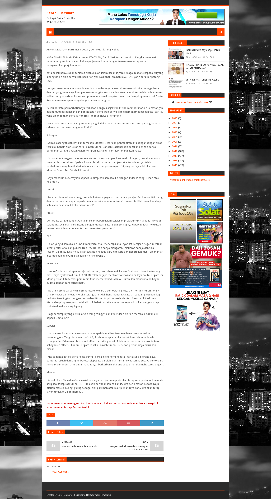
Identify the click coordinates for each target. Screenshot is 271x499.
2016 (175, 160)
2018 (175, 151)
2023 (175, 127)
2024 (175, 122)
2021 (175, 137)
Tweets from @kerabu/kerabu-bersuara (189, 179)
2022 (175, 132)
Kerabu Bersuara (60, 13)
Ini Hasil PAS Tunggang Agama (202, 79)
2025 (175, 118)
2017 (175, 155)
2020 (175, 141)
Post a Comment (59, 471)
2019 (175, 146)
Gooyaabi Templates (100, 495)
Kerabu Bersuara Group (192, 102)
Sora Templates (65, 495)
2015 (175, 165)
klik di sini (107, 403)
